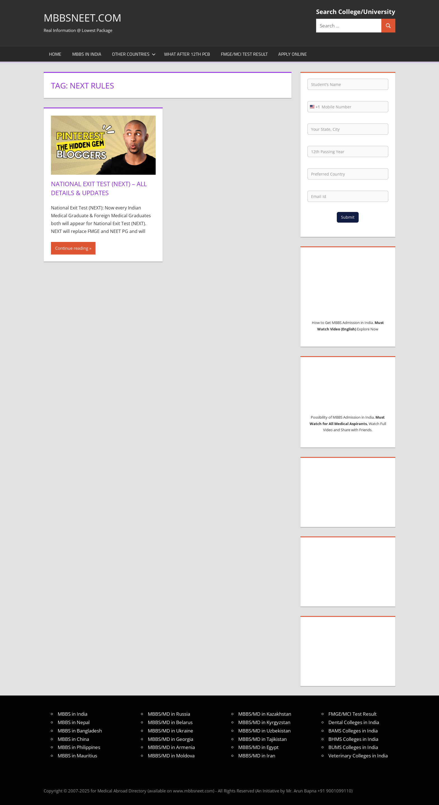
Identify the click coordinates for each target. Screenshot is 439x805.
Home (55, 54)
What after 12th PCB (187, 54)
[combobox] (314, 106)
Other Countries (134, 54)
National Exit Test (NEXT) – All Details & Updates (99, 188)
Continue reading (71, 247)
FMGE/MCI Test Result (244, 54)
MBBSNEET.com (82, 18)
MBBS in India (86, 54)
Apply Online (292, 54)
